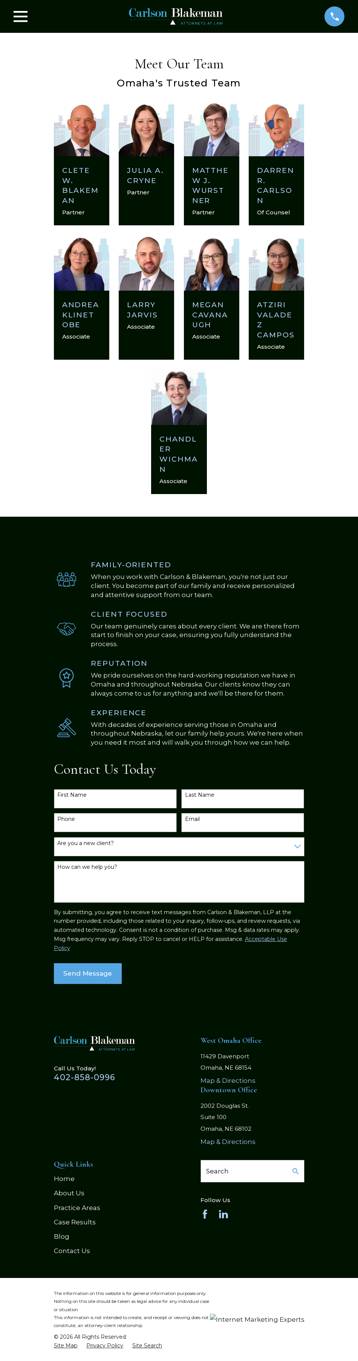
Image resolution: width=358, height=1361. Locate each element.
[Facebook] (205, 1214)
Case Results (75, 1222)
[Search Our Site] (295, 1171)
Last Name (199, 795)
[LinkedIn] (223, 1214)
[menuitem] (66, 1346)
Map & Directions (227, 1080)
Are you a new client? (85, 843)
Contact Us (72, 1251)
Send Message (87, 973)
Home (64, 1178)
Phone (66, 819)
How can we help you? (87, 867)
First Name (72, 795)
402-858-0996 (85, 1077)
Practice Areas (77, 1208)
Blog (61, 1236)
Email (192, 819)
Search (217, 1171)
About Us (69, 1193)
